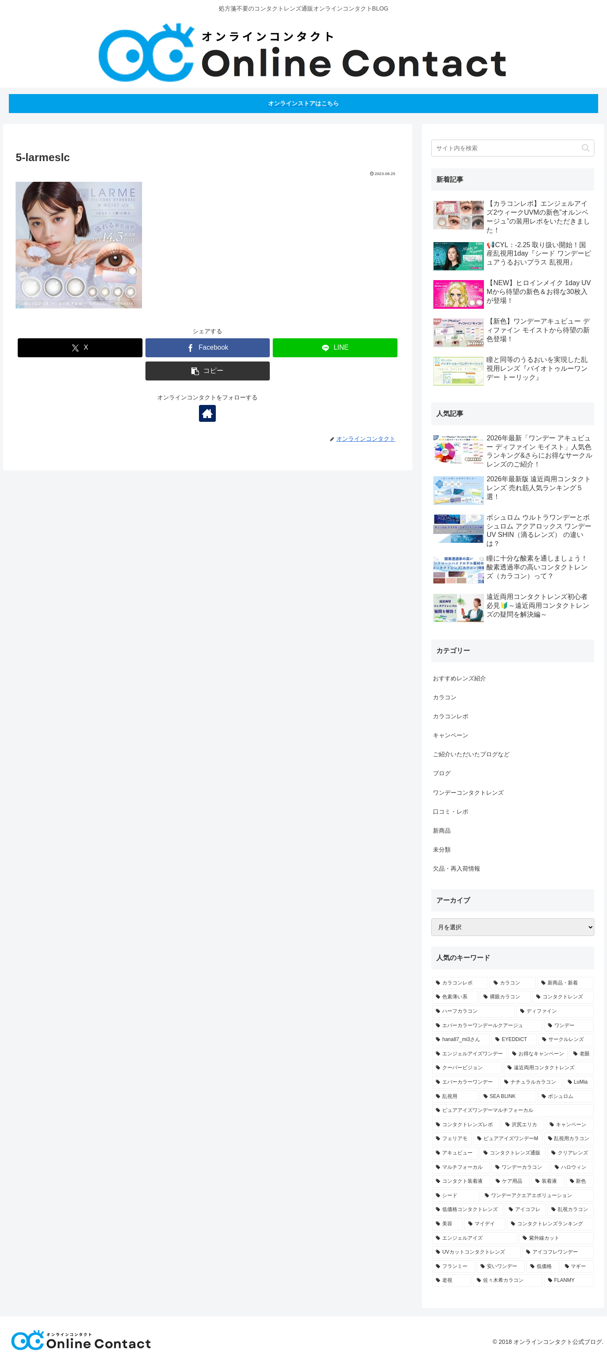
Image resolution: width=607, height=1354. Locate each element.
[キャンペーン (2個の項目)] (570, 1125)
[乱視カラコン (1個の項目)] (571, 1209)
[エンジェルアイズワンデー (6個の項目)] (469, 1054)
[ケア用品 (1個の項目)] (511, 1181)
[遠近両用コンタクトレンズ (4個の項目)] (549, 1068)
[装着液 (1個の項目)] (548, 1181)
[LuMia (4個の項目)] (579, 1082)
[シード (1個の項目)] (455, 1195)
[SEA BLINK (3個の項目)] (508, 1096)
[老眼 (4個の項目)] (581, 1054)
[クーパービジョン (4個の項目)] (467, 1068)
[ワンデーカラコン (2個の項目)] (520, 1167)
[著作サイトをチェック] (207, 413)
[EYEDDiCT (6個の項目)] (514, 1039)
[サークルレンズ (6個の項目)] (566, 1039)
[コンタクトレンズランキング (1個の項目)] (550, 1224)
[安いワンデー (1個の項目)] (501, 1266)
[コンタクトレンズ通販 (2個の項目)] (513, 1153)
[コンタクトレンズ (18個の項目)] (563, 997)
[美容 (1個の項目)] (447, 1224)
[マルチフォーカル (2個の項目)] (461, 1167)
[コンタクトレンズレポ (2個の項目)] (466, 1125)
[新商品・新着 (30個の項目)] (565, 983)
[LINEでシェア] (335, 347)
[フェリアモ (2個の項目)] (452, 1139)
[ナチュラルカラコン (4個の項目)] (531, 1082)
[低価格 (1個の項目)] (542, 1266)
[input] (512, 148)
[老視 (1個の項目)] (451, 1280)
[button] (207, 370)
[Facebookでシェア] (207, 347)
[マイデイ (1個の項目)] (485, 1224)
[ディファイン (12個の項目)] (555, 1011)
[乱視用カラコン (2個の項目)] (569, 1139)
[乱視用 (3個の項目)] (455, 1096)
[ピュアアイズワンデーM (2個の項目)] (508, 1139)
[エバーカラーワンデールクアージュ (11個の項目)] (487, 1026)
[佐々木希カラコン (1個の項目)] (508, 1280)
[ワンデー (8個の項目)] (569, 1026)
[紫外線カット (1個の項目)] (556, 1238)
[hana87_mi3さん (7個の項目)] (461, 1039)
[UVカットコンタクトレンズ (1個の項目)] (476, 1252)
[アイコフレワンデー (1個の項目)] (558, 1252)
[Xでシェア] (80, 347)
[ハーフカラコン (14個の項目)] (473, 1011)
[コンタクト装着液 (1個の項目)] (461, 1181)
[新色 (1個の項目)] (580, 1181)
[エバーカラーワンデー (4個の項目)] (465, 1082)
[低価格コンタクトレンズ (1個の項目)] (467, 1209)
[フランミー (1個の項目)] (453, 1266)
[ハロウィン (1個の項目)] (572, 1167)
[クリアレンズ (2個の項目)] (571, 1153)
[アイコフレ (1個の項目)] (525, 1209)
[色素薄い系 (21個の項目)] (455, 997)
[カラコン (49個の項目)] (513, 983)
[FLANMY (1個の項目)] (569, 1280)
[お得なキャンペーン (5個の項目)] (538, 1054)
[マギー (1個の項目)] (577, 1266)
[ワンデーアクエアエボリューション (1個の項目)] (537, 1195)
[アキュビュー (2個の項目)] (455, 1153)
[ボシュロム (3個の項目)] (566, 1096)
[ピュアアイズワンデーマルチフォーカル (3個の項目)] (513, 1110)
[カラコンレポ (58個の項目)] (460, 983)
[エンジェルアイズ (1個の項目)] (474, 1238)
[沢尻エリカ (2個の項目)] (523, 1125)
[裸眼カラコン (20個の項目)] (505, 997)
